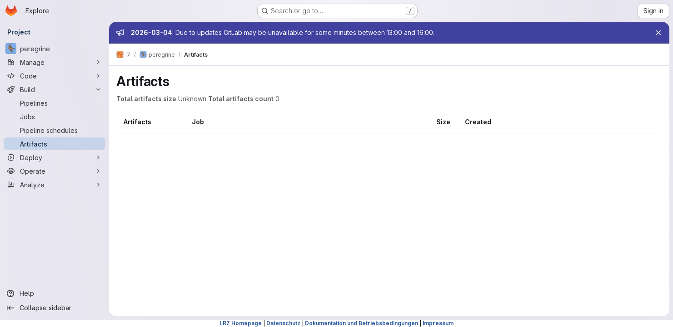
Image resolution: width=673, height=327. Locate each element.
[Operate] (54, 171)
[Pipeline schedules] (54, 130)
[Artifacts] (54, 143)
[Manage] (54, 62)
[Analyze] (54, 184)
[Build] (54, 89)
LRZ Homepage (240, 323)
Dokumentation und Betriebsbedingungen (361, 323)
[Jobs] (54, 116)
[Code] (54, 75)
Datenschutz (283, 323)
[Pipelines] (54, 103)
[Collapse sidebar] (54, 308)
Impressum (438, 323)
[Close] (658, 32)
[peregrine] (54, 48)
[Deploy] (54, 157)
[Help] (54, 293)
